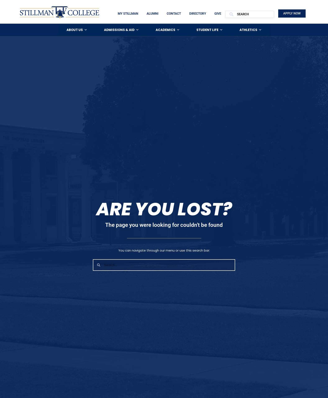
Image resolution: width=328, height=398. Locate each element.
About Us (77, 30)
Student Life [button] (209, 30)
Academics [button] (168, 30)
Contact (174, 13)
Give (217, 13)
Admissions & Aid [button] (121, 30)
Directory (197, 13)
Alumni (152, 13)
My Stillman (128, 13)
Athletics (251, 30)
